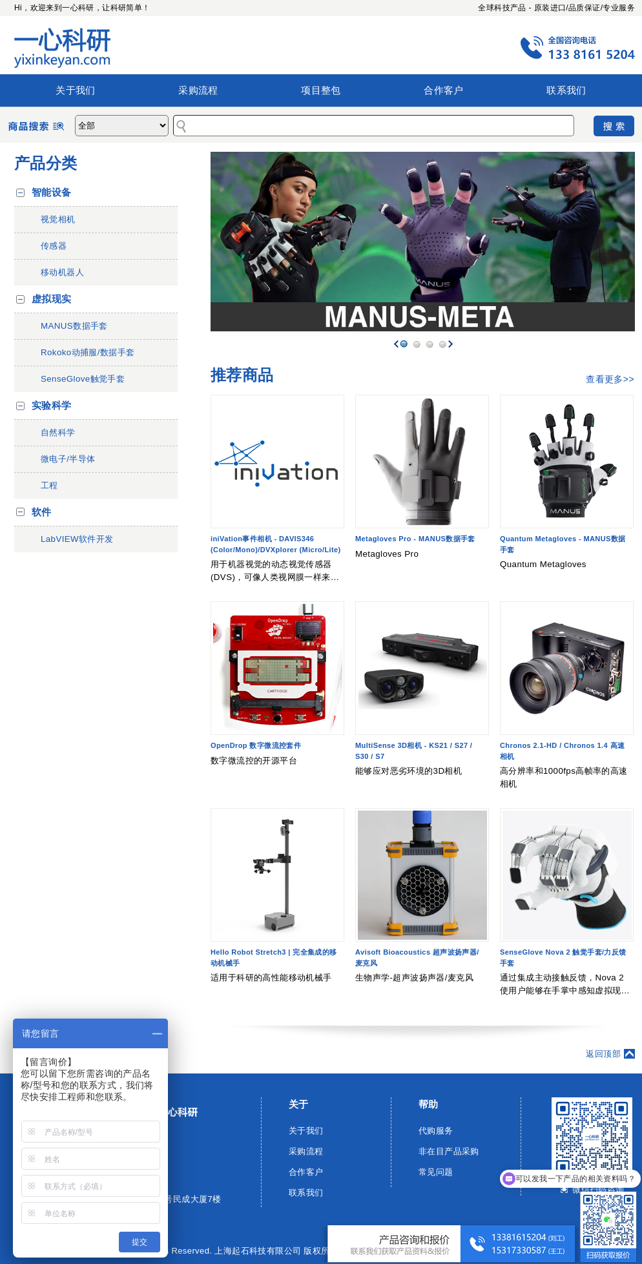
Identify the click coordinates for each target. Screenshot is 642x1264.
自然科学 (58, 432)
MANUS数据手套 (74, 326)
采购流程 (198, 90)
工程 (49, 485)
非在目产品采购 (449, 1151)
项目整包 (321, 90)
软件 (42, 512)
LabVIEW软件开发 (77, 539)
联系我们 (566, 90)
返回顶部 (603, 1054)
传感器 (54, 246)
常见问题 (436, 1172)
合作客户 (444, 90)
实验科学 (52, 405)
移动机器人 (62, 272)
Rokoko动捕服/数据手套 (88, 352)
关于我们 (76, 90)
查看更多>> (610, 379)
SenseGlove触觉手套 (83, 379)
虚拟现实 (52, 299)
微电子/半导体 (68, 459)
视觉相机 (58, 219)
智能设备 (52, 192)
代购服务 (436, 1130)
